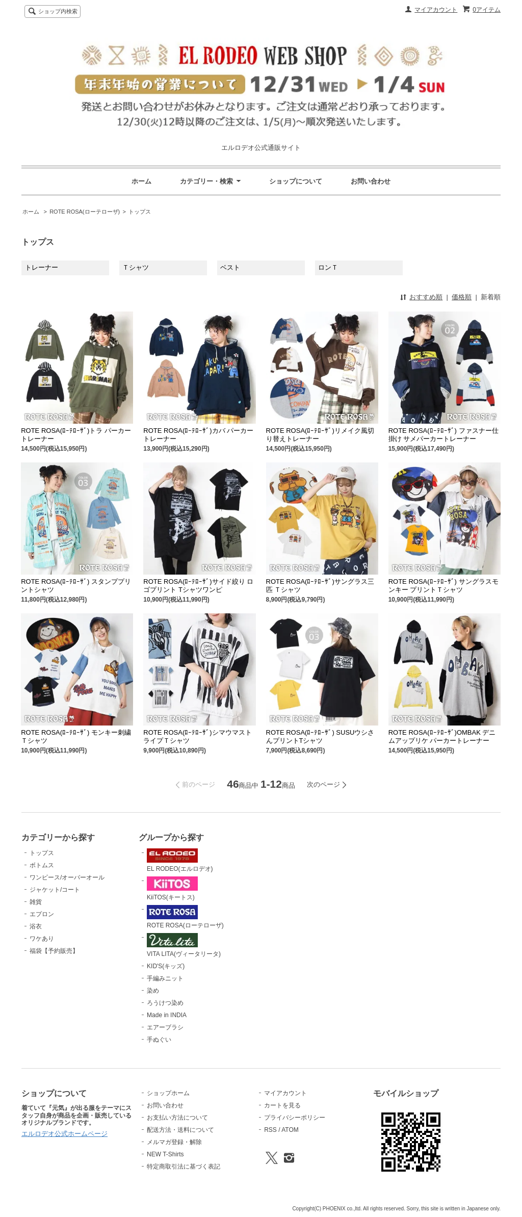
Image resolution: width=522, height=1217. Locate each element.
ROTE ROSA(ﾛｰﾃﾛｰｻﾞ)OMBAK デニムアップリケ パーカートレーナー (442, 736)
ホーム (141, 181)
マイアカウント (435, 9)
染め (153, 990)
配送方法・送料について (180, 1129)
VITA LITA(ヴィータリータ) (184, 945)
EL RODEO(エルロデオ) (180, 860)
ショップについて (295, 181)
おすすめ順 (425, 297)
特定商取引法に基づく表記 (183, 1166)
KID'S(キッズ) (166, 966)
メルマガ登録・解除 (174, 1142)
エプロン (42, 914)
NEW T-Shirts (165, 1154)
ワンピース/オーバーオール (67, 877)
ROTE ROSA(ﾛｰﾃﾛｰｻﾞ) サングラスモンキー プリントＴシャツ (443, 585)
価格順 (462, 297)
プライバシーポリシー (294, 1117)
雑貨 (36, 901)
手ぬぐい (159, 1039)
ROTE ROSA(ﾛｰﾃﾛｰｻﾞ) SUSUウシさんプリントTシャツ (320, 736)
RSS (270, 1129)
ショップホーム (168, 1093)
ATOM (290, 1129)
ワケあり (42, 938)
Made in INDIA (167, 1015)
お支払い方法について (177, 1117)
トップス (139, 212)
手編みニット (165, 978)
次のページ (323, 784)
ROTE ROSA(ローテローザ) (84, 212)
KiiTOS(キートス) (172, 888)
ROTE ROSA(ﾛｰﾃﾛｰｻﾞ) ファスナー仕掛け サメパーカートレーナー (443, 435)
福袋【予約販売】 (54, 950)
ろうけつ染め (165, 1002)
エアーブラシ (165, 1027)
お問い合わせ (370, 181)
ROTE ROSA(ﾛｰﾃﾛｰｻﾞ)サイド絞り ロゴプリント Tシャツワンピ (198, 585)
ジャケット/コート (55, 889)
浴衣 (36, 926)
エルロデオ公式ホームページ (64, 1133)
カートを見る (282, 1105)
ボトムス (42, 865)
